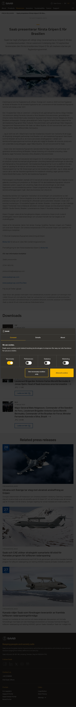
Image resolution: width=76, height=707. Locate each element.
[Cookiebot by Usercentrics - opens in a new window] (64, 331)
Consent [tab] (13, 337)
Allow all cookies (62, 373)
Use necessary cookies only (36, 373)
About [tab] (63, 337)
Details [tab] (38, 337)
